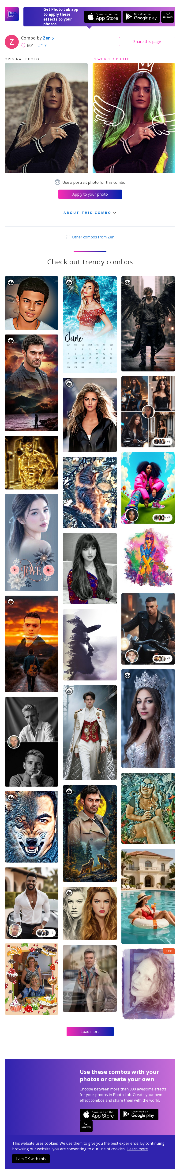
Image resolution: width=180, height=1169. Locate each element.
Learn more (137, 1148)
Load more (90, 1031)
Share (147, 41)
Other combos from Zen (90, 237)
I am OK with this (31, 1158)
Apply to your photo (90, 194)
